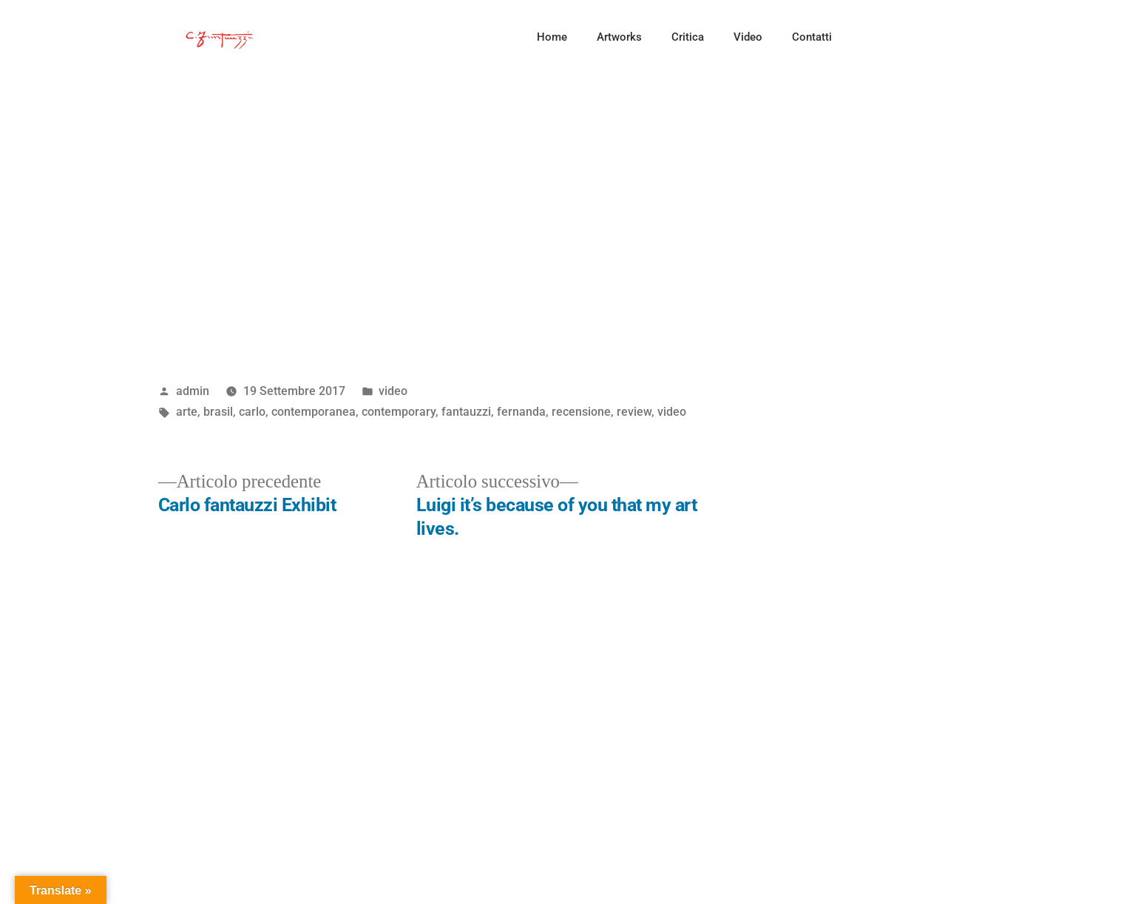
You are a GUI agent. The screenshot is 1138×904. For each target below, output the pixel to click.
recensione (581, 412)
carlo (252, 412)
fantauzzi (466, 412)
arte (186, 412)
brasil (218, 412)
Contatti (812, 37)
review (634, 412)
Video (748, 37)
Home (552, 37)
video (393, 391)
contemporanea (313, 412)
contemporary (399, 412)
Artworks (619, 37)
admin (192, 391)
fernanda (521, 412)
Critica (687, 37)
